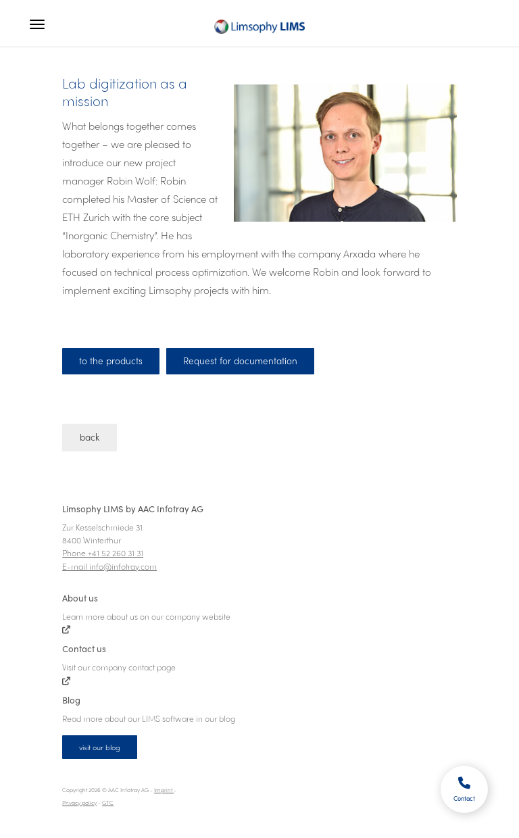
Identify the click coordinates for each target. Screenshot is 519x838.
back (89, 436)
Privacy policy (79, 802)
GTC (108, 802)
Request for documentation (240, 360)
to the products (111, 360)
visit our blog (99, 747)
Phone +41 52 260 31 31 (102, 553)
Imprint (164, 789)
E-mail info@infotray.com (109, 566)
